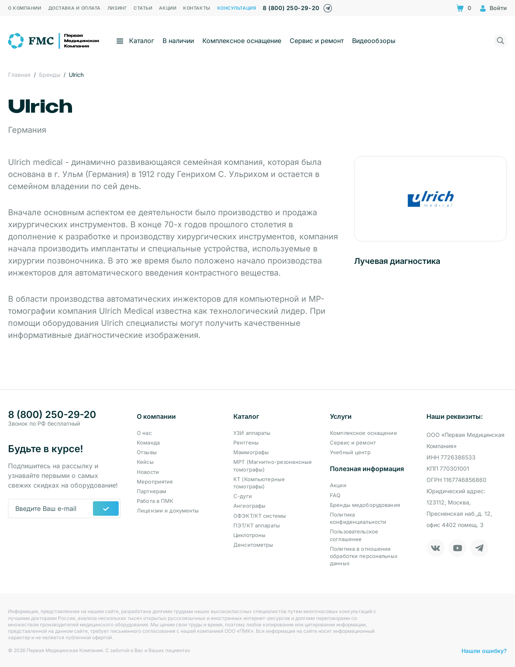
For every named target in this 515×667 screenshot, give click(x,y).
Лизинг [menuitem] (117, 8)
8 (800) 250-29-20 (291, 7)
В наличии (178, 41)
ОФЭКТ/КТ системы (259, 516)
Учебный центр (350, 452)
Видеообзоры (374, 41)
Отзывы (147, 452)
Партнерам (151, 491)
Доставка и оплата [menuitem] (74, 8)
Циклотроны (249, 535)
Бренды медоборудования (365, 505)
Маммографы (251, 452)
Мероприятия (155, 481)
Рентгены (246, 442)
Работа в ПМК (155, 501)
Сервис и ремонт (317, 41)
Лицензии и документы (168, 510)
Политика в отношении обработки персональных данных (364, 556)
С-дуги (242, 496)
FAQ (335, 495)
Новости (148, 472)
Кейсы (145, 462)
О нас (144, 433)
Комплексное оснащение (241, 41)
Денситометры (253, 544)
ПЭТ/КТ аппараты (256, 525)
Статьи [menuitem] (143, 8)
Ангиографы (249, 505)
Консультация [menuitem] (236, 8)
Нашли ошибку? (484, 650)
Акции (338, 485)
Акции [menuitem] (167, 8)
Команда (148, 442)
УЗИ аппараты (252, 433)
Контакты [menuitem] (196, 8)
